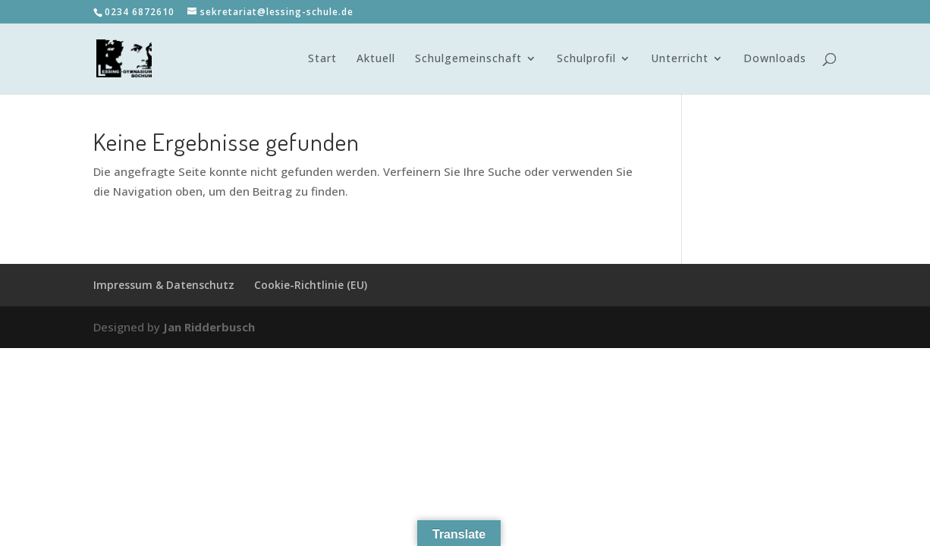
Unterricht (679, 59)
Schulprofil (586, 59)
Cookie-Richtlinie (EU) (310, 285)
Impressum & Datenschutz (163, 285)
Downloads (774, 59)
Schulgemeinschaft (468, 59)
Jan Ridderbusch (209, 326)
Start (322, 59)
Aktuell (376, 59)
